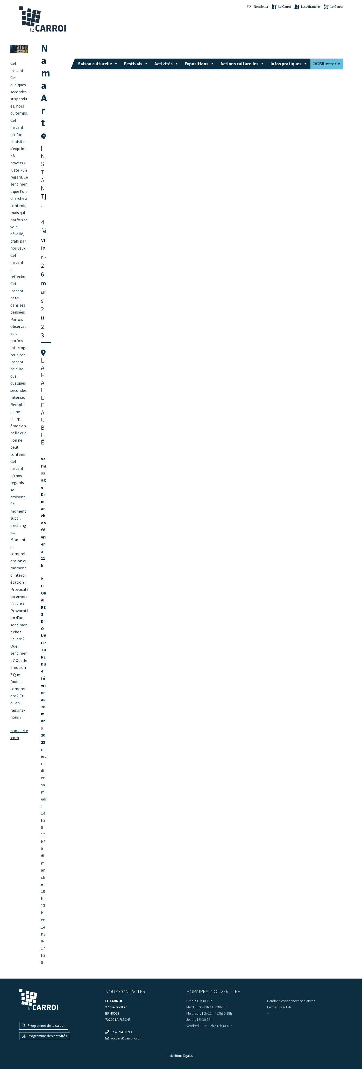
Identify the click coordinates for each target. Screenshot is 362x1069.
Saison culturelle (98, 64)
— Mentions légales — (181, 1055)
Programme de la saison (43, 1025)
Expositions (199, 64)
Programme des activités (44, 1035)
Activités (166, 64)
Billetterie (327, 64)
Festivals (136, 64)
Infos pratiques (289, 64)
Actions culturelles (242, 64)
